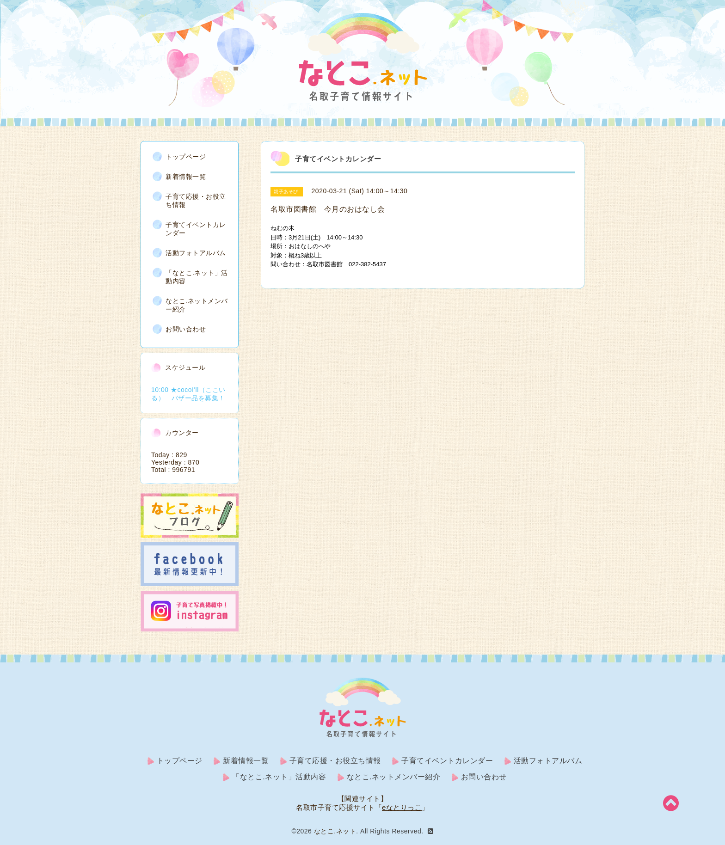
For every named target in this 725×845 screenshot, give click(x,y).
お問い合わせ (186, 329)
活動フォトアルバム (196, 253)
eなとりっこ (402, 807)
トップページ (186, 156)
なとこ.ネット (335, 831)
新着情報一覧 (186, 176)
